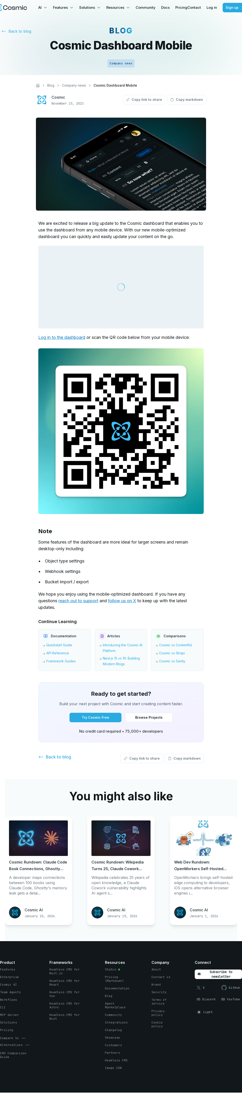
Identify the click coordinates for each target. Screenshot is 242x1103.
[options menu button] (13, 1038)
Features (60, 7)
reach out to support (78, 600)
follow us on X (122, 600)
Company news (74, 85)
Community (146, 7)
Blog (50, 85)
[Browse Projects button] (149, 717)
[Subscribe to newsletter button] (218, 974)
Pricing (181, 7)
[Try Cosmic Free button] (95, 717)
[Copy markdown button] (186, 99)
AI (40, 7)
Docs (165, 7)
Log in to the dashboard (61, 337)
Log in (212, 7)
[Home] (38, 85)
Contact (194, 7)
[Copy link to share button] (144, 99)
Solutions (87, 7)
